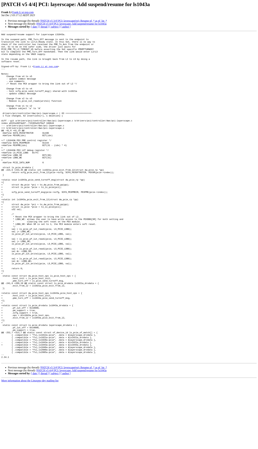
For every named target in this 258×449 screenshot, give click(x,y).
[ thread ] (44, 26)
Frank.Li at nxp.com (23, 12)
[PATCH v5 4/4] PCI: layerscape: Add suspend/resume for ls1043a (71, 23)
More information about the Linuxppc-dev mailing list (29, 446)
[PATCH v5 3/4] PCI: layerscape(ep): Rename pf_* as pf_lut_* (73, 20)
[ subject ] (55, 26)
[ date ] (35, 26)
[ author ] (66, 26)
